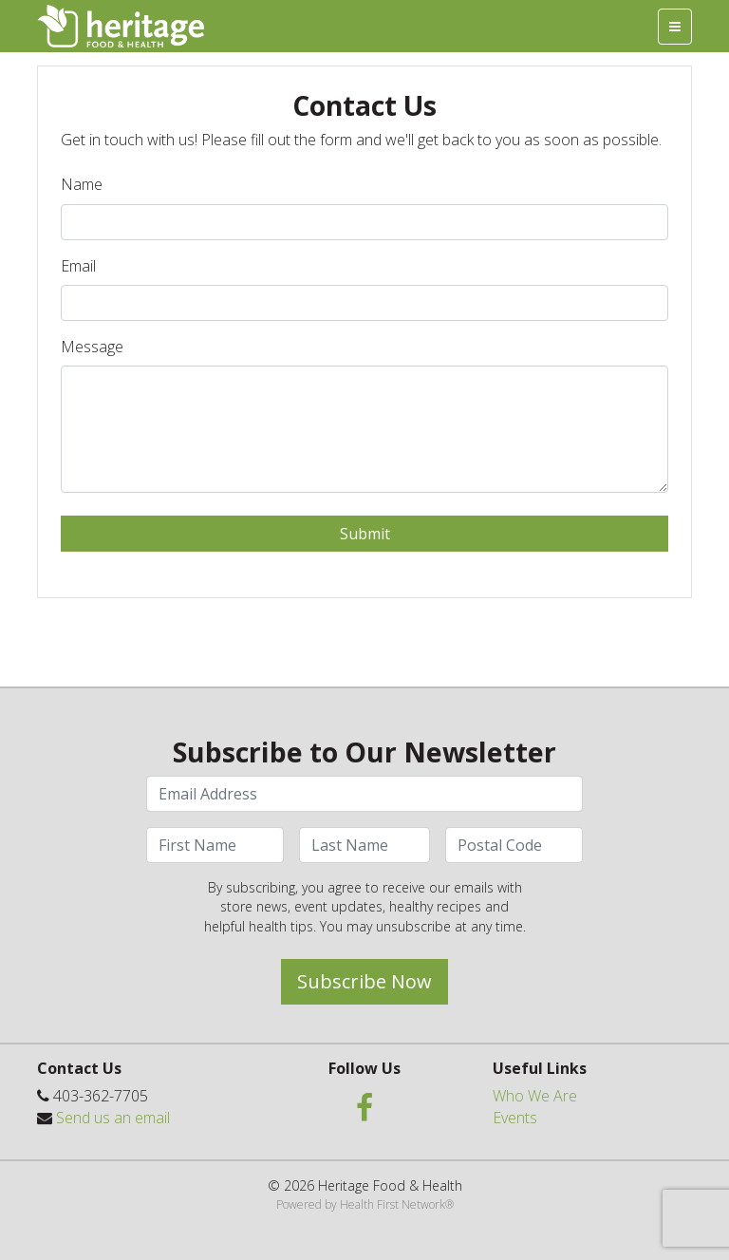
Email (78, 265)
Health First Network (392, 1204)
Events (515, 1117)
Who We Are (535, 1095)
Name (82, 184)
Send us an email (113, 1117)
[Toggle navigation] (675, 27)
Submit (365, 533)
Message (92, 346)
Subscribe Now (364, 981)
